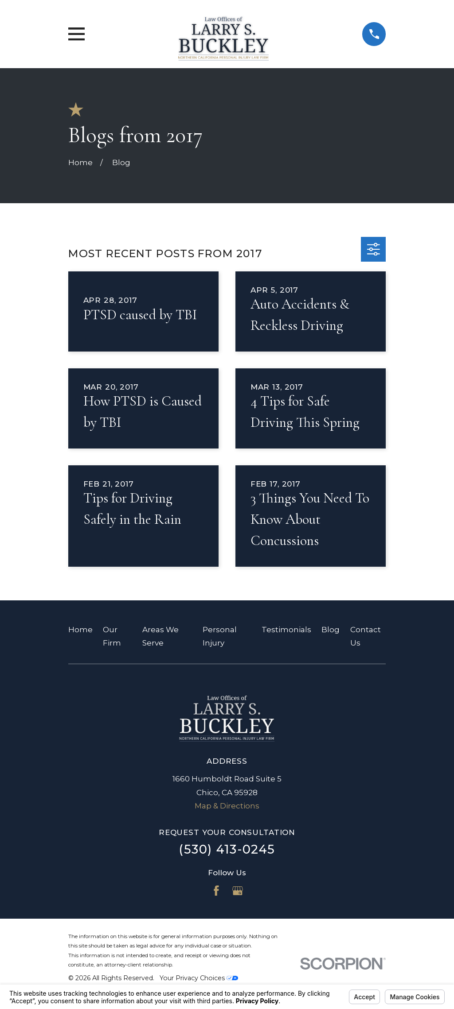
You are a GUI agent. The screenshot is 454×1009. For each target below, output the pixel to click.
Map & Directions (227, 805)
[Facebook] (216, 890)
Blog (330, 629)
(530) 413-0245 (227, 849)
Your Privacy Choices (199, 978)
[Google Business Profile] (237, 890)
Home (80, 629)
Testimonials (286, 629)
